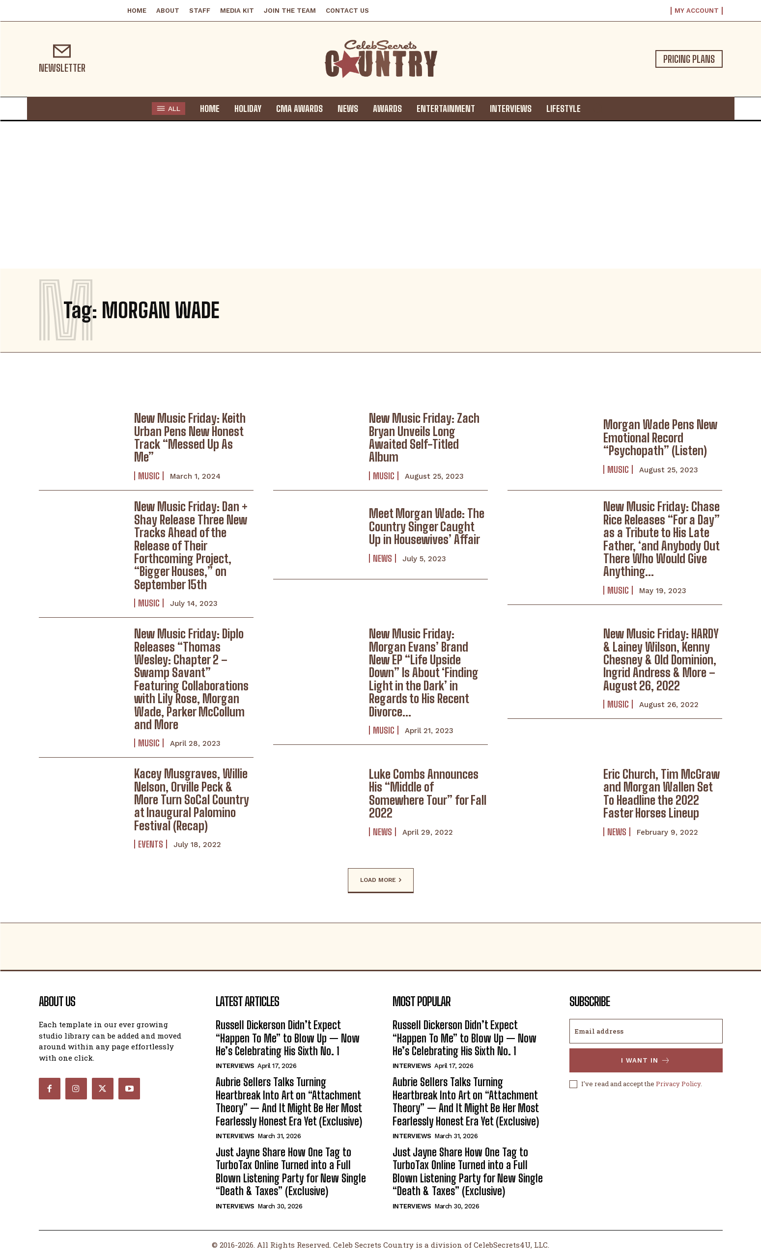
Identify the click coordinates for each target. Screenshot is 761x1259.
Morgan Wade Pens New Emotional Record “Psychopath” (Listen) (660, 437)
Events (150, 844)
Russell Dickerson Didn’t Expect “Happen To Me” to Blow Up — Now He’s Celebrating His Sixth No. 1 (288, 1038)
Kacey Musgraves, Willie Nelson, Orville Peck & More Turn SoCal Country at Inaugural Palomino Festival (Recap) (191, 799)
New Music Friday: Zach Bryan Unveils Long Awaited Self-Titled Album (424, 437)
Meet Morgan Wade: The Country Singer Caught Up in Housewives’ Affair (426, 526)
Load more (380, 880)
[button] (597, 108)
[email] (646, 1031)
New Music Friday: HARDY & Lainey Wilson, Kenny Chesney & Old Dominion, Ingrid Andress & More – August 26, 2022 (661, 660)
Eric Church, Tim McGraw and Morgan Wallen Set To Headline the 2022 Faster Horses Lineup (661, 793)
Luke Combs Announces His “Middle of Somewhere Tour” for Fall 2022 (427, 793)
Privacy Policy (678, 1083)
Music (149, 475)
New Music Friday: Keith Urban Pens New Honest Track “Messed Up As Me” (190, 437)
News (382, 558)
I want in (646, 1060)
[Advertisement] (381, 195)
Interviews (235, 1065)
